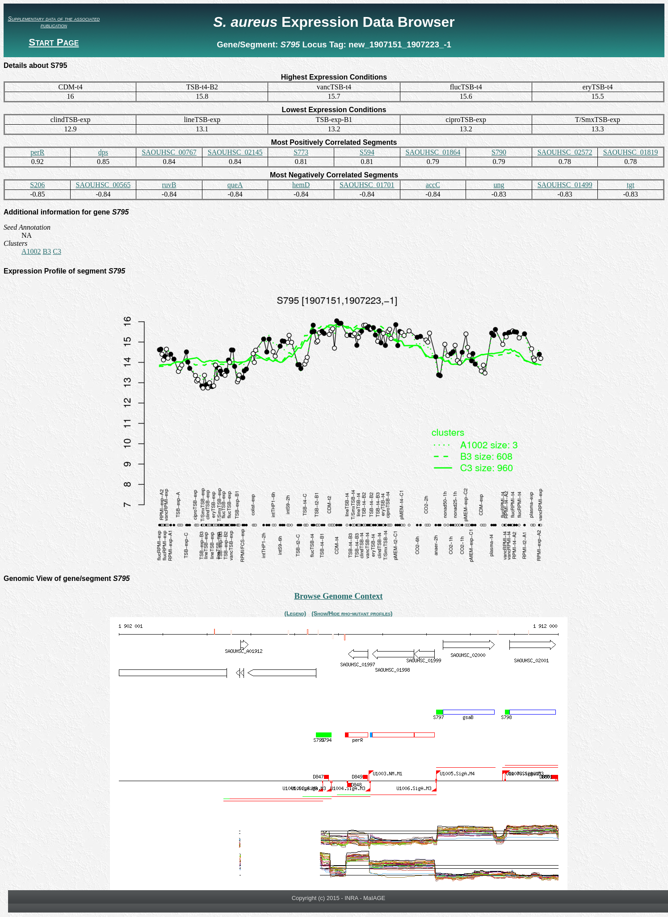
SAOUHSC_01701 (367, 185)
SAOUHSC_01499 (565, 185)
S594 (367, 152)
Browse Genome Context (338, 596)
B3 (47, 251)
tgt (630, 185)
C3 (57, 251)
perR (37, 152)
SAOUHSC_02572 (565, 152)
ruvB (169, 185)
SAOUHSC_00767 (169, 152)
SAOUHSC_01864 (433, 152)
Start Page (54, 42)
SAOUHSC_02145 (235, 152)
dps (103, 152)
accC (433, 185)
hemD (301, 185)
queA (235, 185)
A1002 (31, 251)
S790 (499, 152)
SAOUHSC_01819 (630, 152)
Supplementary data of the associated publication (54, 22)
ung (498, 185)
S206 (37, 185)
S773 (301, 152)
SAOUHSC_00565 (103, 185)
